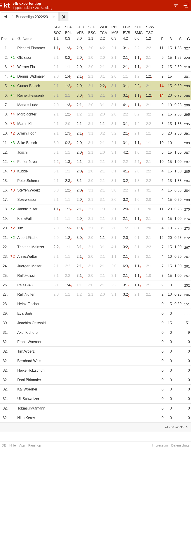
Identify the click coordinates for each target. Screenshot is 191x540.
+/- (12, 39)
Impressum (160, 445)
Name (24, 39)
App (22, 445)
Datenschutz (180, 445)
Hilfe (13, 445)
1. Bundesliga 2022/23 (30, 17)
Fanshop (34, 445)
